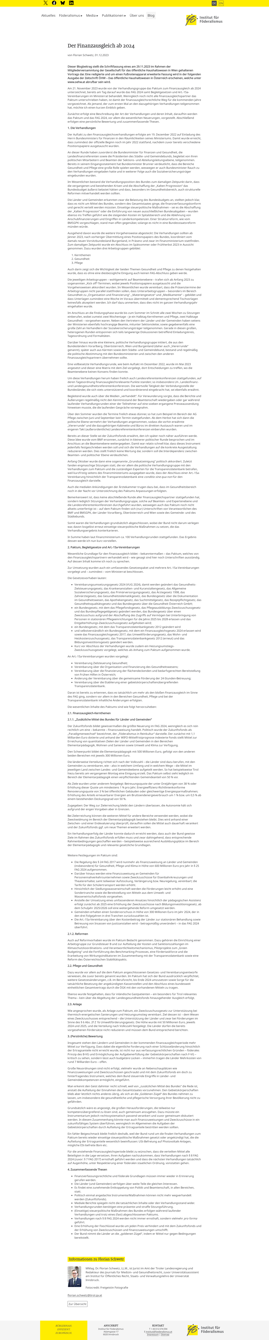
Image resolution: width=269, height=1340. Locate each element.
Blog (151, 15)
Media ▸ (92, 15)
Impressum (153, 1334)
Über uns (137, 15)
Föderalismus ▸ (71, 15)
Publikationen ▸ (114, 15)
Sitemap (165, 1334)
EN (221, 3)
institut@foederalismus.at (159, 1331)
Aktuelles (48, 15)
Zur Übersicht (77, 1304)
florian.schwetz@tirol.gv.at (85, 1295)
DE (214, 3)
